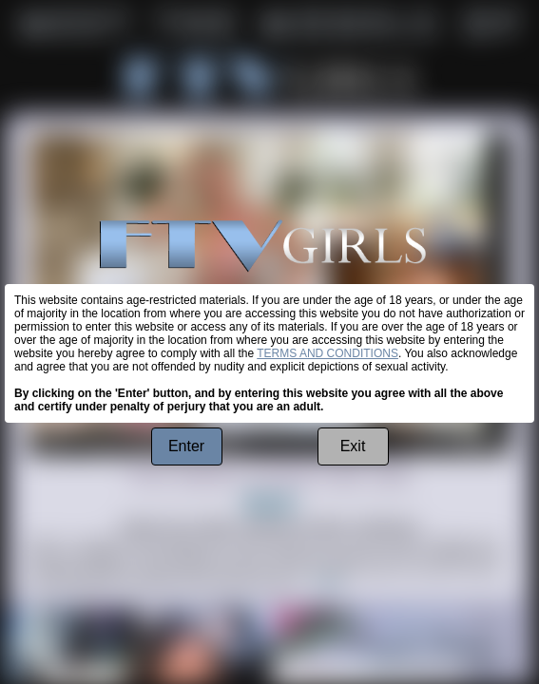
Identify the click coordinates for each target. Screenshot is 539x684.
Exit (353, 446)
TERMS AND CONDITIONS (327, 353)
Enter (186, 446)
